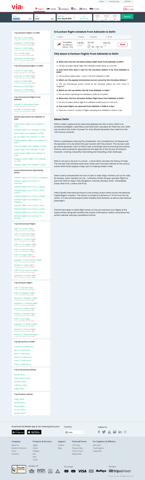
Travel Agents (98, 448)
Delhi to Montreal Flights (24, 249)
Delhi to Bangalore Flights (24, 293)
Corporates (97, 451)
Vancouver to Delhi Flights (24, 76)
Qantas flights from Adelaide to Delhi (29, 149)
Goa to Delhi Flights (22, 53)
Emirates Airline (20, 381)
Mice (34, 457)
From (15, 16)
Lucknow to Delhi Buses (24, 346)
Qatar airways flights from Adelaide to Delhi (29, 154)
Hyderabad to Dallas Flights (25, 275)
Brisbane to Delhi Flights (24, 90)
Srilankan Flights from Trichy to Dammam (26, 182)
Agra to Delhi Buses (22, 350)
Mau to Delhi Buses (22, 353)
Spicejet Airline (20, 413)
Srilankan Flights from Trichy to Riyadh (29, 196)
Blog (60, 448)
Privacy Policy (77, 448)
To (36, 16)
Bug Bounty (76, 454)
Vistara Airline (19, 406)
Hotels (35, 448)
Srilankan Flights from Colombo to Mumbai (28, 217)
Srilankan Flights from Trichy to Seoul (29, 205)
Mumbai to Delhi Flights (23, 38)
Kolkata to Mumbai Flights (24, 313)
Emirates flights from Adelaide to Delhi (30, 130)
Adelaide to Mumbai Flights (25, 109)
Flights (35, 445)
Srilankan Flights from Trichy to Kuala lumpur (29, 191)
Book (122, 44)
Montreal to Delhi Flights (24, 86)
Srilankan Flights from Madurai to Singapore (27, 200)
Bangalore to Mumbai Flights (25, 303)
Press (14, 451)
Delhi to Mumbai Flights (23, 288)
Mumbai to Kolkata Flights (24, 308)
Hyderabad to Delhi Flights (24, 58)
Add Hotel (97, 445)
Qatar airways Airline (22, 378)
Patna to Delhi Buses (22, 360)
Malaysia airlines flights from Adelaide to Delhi (30, 141)
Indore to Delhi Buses (23, 357)
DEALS (102, 1)
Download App (114, 1)
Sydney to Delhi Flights (23, 81)
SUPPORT (127, 1)
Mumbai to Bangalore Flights (25, 298)
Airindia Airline (19, 374)
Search (127, 16)
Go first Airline (20, 409)
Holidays (36, 451)
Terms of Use (77, 451)
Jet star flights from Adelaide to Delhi (29, 137)
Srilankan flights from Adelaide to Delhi (30, 165)
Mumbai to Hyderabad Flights (26, 334)
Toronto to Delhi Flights (23, 71)
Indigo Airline (19, 388)
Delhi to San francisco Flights (26, 270)
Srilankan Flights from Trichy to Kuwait (29, 187)
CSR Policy (76, 445)
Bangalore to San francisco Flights (28, 260)
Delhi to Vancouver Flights (24, 234)
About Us (15, 445)
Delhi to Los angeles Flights (25, 244)
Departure (60, 16)
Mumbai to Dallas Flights (24, 265)
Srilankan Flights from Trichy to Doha (29, 212)
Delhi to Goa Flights (22, 319)
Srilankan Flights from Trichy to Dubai (29, 209)
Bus (34, 454)
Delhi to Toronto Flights (23, 229)
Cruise (35, 460)
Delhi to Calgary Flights (23, 255)
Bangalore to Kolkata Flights (25, 324)
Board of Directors (19, 448)
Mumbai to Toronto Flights (25, 239)
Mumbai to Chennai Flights (25, 329)
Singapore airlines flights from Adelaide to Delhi (30, 160)
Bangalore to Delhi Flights (24, 43)
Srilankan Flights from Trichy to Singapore (31, 177)
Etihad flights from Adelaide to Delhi (29, 133)
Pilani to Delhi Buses (22, 364)
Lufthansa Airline (20, 385)
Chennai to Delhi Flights (23, 48)
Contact (61, 445)
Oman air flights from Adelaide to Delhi (30, 146)
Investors (15, 454)
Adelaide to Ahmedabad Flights (26, 104)
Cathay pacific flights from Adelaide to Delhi (29, 125)
